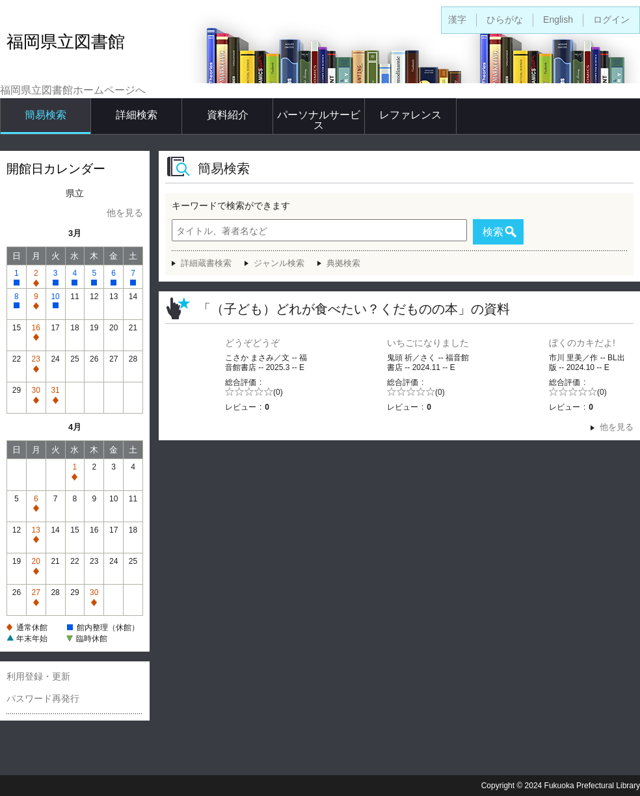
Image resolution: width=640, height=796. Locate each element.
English (558, 19)
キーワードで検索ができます (231, 205)
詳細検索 (136, 114)
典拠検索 (343, 263)
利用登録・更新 (38, 676)
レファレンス (410, 114)
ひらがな (505, 19)
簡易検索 (45, 114)
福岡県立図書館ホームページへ (73, 90)
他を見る (125, 212)
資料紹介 (227, 114)
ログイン (611, 19)
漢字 (457, 19)
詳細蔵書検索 (206, 263)
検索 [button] (493, 231)
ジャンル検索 (279, 263)
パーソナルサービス (318, 120)
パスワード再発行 (43, 698)
